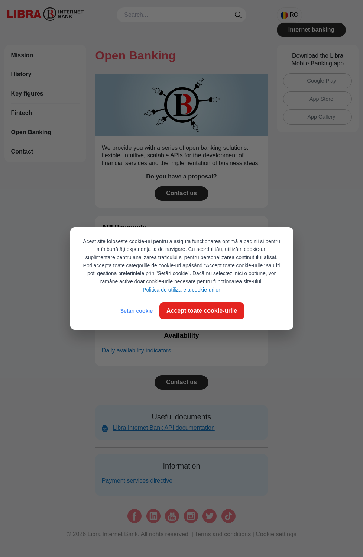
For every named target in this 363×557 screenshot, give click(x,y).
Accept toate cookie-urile (201, 311)
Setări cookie (136, 311)
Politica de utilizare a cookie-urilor (181, 290)
